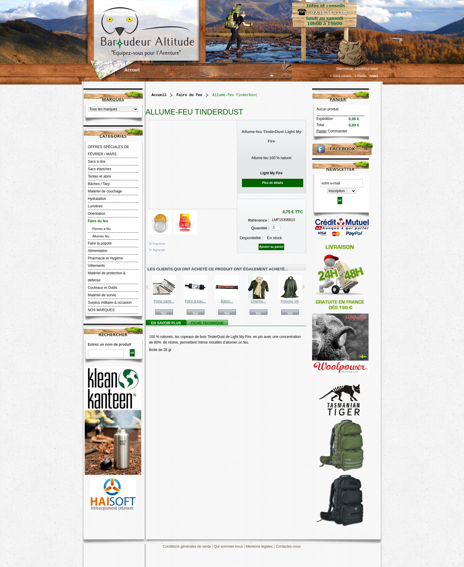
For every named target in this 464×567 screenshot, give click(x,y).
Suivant (303, 286)
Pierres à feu (101, 229)
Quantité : (260, 228)
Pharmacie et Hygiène (105, 258)
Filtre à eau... (195, 301)
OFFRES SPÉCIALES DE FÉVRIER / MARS (108, 150)
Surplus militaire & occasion (110, 302)
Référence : (259, 220)
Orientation (97, 214)
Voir (164, 313)
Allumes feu (100, 236)
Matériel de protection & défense (107, 276)
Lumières (95, 206)
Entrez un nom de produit (109, 344)
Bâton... (227, 301)
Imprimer (159, 243)
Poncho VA (290, 301)
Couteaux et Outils (102, 288)
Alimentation (98, 251)
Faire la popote (100, 243)
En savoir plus (166, 323)
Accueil (132, 70)
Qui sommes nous (228, 546)
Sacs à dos (97, 161)
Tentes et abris (99, 176)
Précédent (147, 286)
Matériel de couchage (105, 191)
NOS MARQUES (101, 310)
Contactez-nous (288, 546)
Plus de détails (272, 182)
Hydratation (97, 199)
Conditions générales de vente (187, 546)
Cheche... (258, 301)
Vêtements (96, 266)
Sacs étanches (99, 169)
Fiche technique (207, 323)
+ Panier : (362, 76)
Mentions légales (259, 546)
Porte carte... (164, 301)
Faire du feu (98, 221)
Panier (338, 99)
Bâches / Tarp (99, 184)
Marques (113, 99)
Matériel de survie (102, 295)
